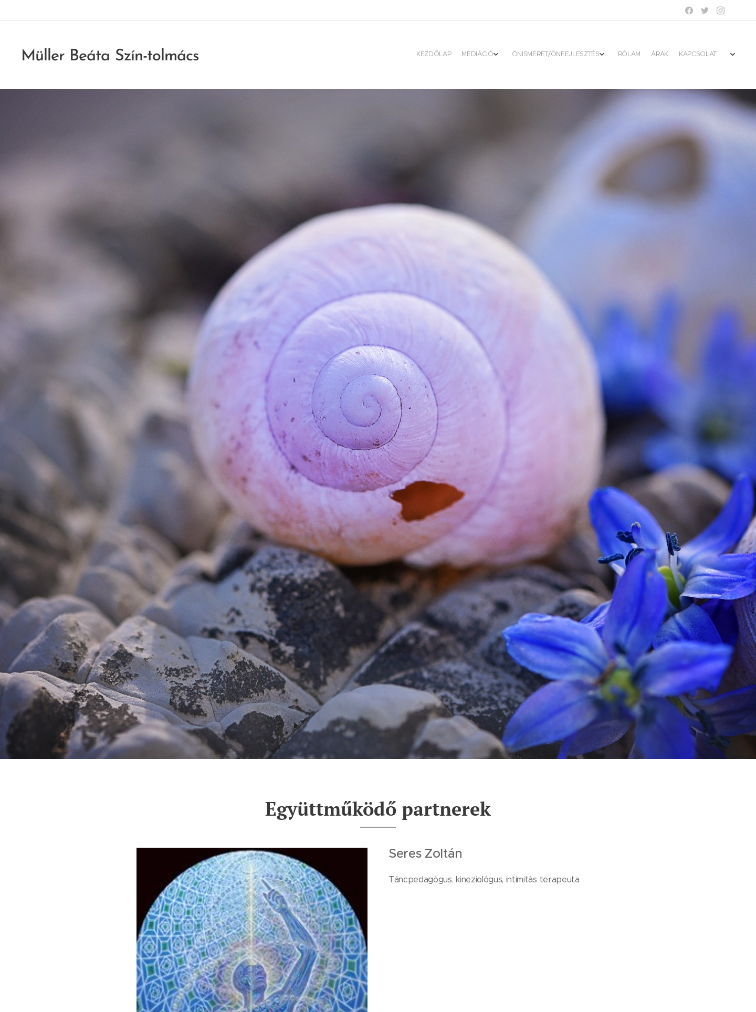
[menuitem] (658, 55)
